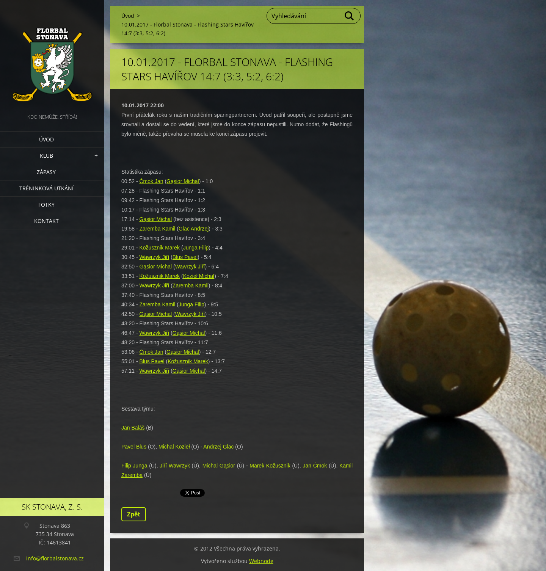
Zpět (133, 514)
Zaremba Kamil (157, 229)
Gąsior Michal (182, 181)
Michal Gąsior (218, 466)
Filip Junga (134, 466)
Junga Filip (196, 248)
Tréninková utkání (46, 188)
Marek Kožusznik (269, 466)
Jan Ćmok (315, 466)
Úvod (46, 139)
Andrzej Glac (218, 447)
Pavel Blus (133, 447)
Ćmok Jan (151, 181)
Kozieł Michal (198, 276)
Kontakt (46, 220)
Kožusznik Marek (159, 248)
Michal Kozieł (174, 447)
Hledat (350, 16)
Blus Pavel (185, 257)
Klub (46, 155)
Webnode (261, 561)
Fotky (46, 204)
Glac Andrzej (194, 229)
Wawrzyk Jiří (154, 257)
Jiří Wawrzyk (175, 466)
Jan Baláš (132, 428)
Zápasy (46, 172)
